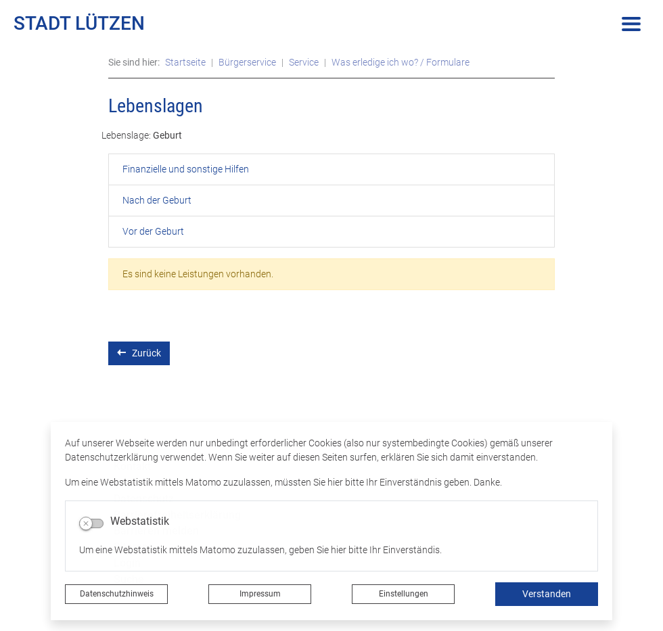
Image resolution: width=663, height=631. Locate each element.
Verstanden (546, 593)
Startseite (185, 62)
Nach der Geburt (156, 200)
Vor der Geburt (153, 231)
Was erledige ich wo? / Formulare (401, 62)
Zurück (139, 352)
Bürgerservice (247, 62)
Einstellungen (403, 594)
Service (304, 62)
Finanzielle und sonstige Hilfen (185, 169)
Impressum (260, 594)
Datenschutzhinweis (117, 594)
